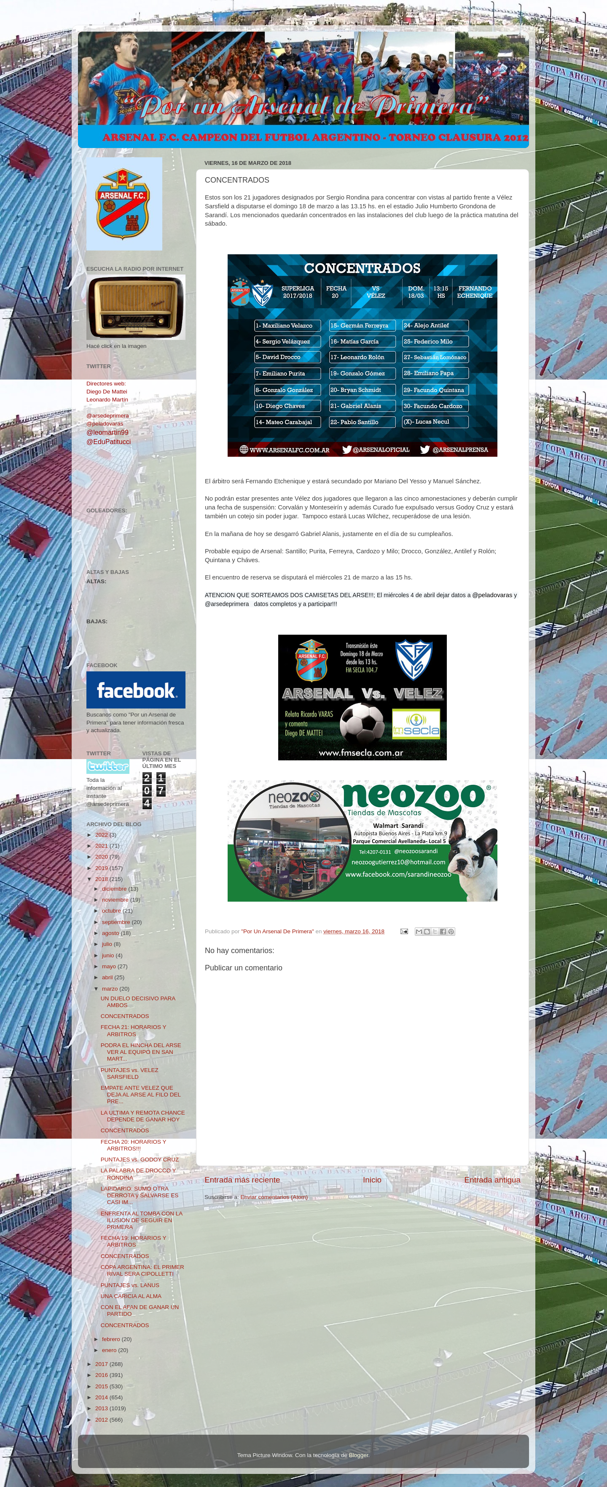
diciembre (115, 889)
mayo (110, 966)
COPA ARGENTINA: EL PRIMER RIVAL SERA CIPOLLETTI (142, 1270)
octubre (112, 911)
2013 (102, 1408)
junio (108, 955)
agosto (111, 933)
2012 (102, 1420)
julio (108, 944)
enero (110, 1350)
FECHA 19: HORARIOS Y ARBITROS (134, 1241)
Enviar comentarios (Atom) (274, 1197)
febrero (112, 1339)
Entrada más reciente (242, 1179)
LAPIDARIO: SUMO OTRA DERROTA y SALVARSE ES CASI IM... (140, 1195)
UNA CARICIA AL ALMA (131, 1296)
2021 (102, 846)
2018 (102, 879)
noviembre (116, 900)
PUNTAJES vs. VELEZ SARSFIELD (129, 1073)
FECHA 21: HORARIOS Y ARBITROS (134, 1030)
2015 (102, 1386)
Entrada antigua (493, 1179)
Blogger (358, 1455)
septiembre (117, 922)
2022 (102, 835)
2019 (102, 868)
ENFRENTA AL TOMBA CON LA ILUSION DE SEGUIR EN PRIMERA (142, 1220)
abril (108, 977)
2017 (102, 1364)
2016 (102, 1375)
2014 (102, 1397)
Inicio (372, 1179)
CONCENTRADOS (125, 1016)
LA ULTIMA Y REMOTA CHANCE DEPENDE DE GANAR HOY (143, 1116)
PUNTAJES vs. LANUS (130, 1285)
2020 (102, 857)
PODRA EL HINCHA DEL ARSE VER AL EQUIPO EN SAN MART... (141, 1052)
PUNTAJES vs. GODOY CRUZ (140, 1159)
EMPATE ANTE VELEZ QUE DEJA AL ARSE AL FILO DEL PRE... (141, 1094)
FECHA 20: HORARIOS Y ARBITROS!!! (134, 1145)
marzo (110, 989)
